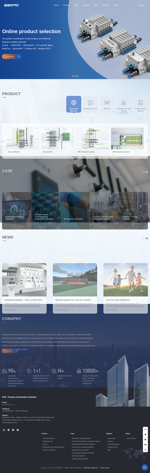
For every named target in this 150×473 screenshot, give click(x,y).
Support (86, 5)
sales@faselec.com (8, 404)
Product (66, 5)
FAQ (109, 450)
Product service (113, 447)
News (96, 5)
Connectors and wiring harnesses (53, 447)
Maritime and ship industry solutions (83, 444)
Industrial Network (48, 438)
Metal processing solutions (80, 450)
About (116, 5)
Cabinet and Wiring (49, 450)
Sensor (45, 444)
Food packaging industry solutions (83, 453)
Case (76, 5)
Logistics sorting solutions (80, 459)
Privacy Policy (104, 468)
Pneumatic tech (48, 441)
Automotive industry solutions (81, 438)
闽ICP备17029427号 (91, 468)
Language (139, 5)
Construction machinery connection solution (86, 441)
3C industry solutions (78, 456)
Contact (106, 5)
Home (56, 5)
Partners (110, 441)
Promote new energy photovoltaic (82, 447)
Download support (113, 444)
